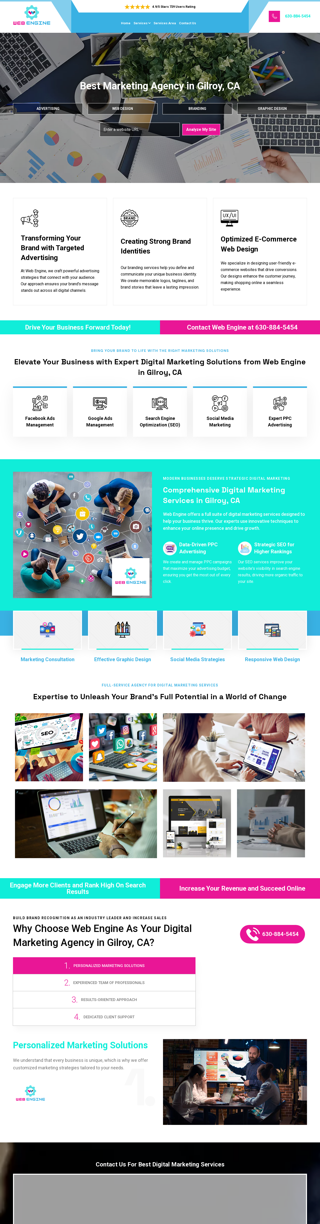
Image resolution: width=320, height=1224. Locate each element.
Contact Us (187, 23)
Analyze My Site (201, 129)
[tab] (49, 971)
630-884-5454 (297, 16)
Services (141, 23)
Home (125, 23)
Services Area (165, 23)
